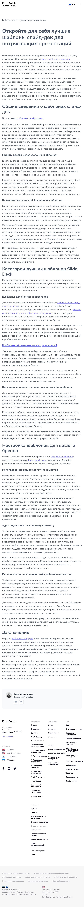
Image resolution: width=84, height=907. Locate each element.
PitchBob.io (9, 721)
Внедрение (35, 729)
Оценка (34, 733)
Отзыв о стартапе (38, 826)
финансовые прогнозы (40, 313)
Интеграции (36, 781)
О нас (50, 725)
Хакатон (69, 773)
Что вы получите (38, 851)
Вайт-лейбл (36, 830)
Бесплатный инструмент (36, 786)
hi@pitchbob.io (7, 736)
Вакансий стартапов (39, 839)
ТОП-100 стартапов (74, 761)
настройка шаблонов (62, 456)
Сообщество (71, 781)
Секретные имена (73, 769)
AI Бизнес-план (37, 741)
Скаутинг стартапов (39, 822)
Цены (33, 855)
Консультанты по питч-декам (38, 817)
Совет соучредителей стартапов (37, 845)
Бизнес (34, 725)
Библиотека (71, 765)
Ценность (52, 737)
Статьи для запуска (74, 729)
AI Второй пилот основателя (38, 751)
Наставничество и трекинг (38, 834)
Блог (68, 725)
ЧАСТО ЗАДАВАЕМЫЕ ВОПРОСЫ (72, 750)
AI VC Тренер (36, 737)
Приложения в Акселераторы (37, 745)
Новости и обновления (71, 734)
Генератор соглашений (36, 791)
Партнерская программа (54, 763)
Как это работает (73, 739)
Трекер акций (37, 796)
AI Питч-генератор (39, 756)
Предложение (72, 777)
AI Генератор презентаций (36, 761)
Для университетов (56, 749)
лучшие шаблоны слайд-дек (55, 59)
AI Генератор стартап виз (36, 772)
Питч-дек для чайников (71, 756)
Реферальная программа (54, 758)
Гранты (34, 812)
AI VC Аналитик (37, 777)
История (51, 729)
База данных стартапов (71, 743)
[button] (80, 4)
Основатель (53, 733)
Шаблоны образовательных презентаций (29, 345)
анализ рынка (18, 313)
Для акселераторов (56, 753)
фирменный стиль (37, 460)
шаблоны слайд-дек (29, 118)
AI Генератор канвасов (36, 766)
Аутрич (34, 808)
